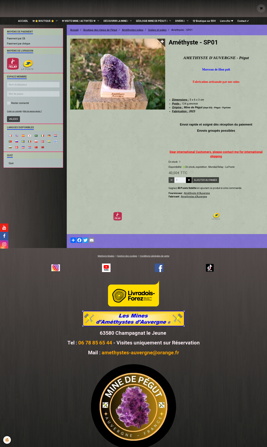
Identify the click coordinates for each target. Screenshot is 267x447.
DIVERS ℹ (181, 21)
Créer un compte (14, 112)
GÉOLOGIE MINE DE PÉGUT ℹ (152, 21)
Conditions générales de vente (154, 257)
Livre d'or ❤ (228, 21)
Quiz (11, 164)
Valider (13, 120)
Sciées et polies (157, 30)
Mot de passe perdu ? (32, 112)
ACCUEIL (20, 21)
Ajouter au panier (205, 181)
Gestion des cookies (127, 257)
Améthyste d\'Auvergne (197, 194)
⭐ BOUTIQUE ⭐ (41, 21)
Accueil (74, 30)
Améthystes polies (132, 30)
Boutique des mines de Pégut (100, 30)
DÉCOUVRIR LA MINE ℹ (115, 21)
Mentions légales (106, 257)
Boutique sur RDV (205, 21)
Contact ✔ (246, 21)
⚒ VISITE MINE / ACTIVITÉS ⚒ (77, 21)
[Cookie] (7, 440)
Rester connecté (18, 104)
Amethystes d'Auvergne (194, 197)
